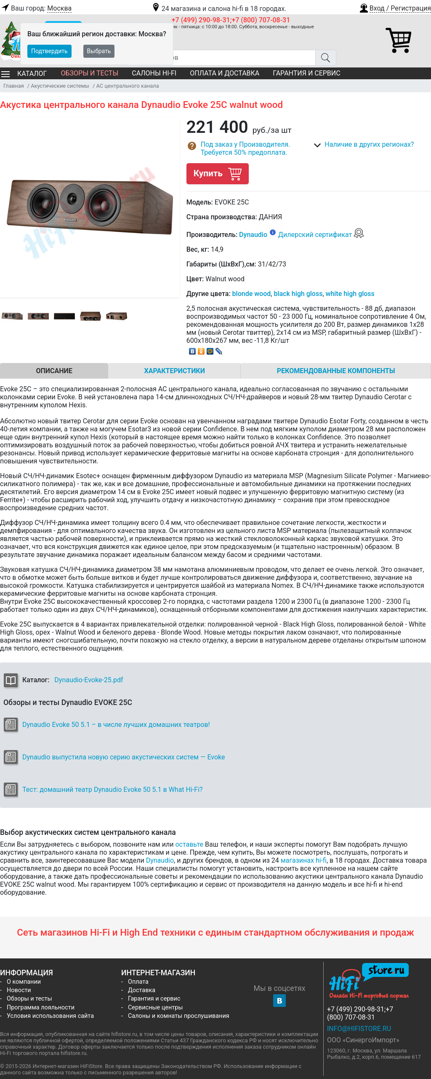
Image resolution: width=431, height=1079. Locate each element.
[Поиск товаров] (221, 58)
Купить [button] (218, 173)
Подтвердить (49, 51)
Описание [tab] (54, 371)
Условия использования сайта (50, 1016)
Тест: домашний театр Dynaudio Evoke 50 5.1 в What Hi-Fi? (112, 790)
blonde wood (251, 294)
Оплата (138, 981)
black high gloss (298, 294)
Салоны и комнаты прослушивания (178, 1016)
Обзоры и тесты (89, 73)
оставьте (189, 844)
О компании (24, 981)
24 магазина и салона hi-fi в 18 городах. (219, 9)
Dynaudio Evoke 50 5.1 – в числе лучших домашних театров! (116, 725)
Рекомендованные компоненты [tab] (336, 371)
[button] (395, 7)
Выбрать (99, 51)
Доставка (141, 990)
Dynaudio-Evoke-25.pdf (88, 680)
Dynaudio (253, 235)
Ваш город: (36, 8)
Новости (19, 990)
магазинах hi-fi (304, 860)
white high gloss (350, 294)
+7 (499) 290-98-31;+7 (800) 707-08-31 (231, 20)
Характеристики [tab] (174, 371)
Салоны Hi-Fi (154, 73)
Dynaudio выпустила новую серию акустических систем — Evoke (123, 757)
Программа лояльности (40, 1007)
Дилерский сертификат (321, 235)
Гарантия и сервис (306, 73)
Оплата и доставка (224, 73)
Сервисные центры (155, 1007)
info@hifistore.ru (359, 1029)
